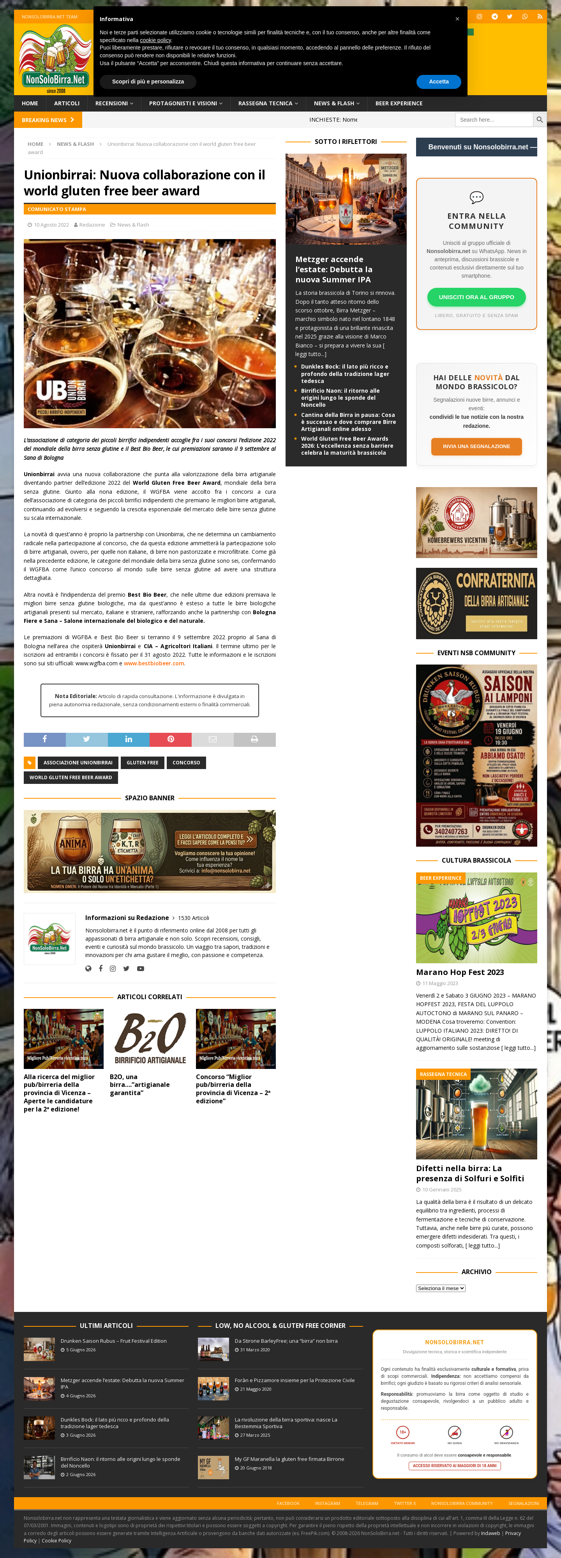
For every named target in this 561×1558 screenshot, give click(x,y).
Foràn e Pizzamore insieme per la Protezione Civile (295, 1380)
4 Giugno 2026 (80, 1395)
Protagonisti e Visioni (183, 103)
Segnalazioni (523, 1503)
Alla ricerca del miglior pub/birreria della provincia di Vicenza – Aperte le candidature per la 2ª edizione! (59, 1092)
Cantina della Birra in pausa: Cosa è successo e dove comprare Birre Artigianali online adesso (348, 421)
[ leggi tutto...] (518, 1047)
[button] (457, 18)
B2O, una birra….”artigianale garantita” (140, 1084)
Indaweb (490, 1533)
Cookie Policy (56, 1540)
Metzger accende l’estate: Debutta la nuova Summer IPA (334, 269)
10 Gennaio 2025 (442, 1189)
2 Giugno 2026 (80, 1474)
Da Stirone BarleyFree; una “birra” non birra (286, 1340)
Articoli (66, 103)
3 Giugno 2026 (80, 1435)
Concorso (186, 762)
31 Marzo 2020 (255, 1349)
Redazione (92, 224)
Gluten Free (143, 762)
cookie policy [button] (155, 40)
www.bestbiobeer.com (154, 663)
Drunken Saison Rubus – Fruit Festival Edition (114, 1340)
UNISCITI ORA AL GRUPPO (477, 297)
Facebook (288, 1503)
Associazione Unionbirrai (78, 762)
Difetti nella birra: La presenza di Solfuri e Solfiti (470, 1173)
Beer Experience (399, 103)
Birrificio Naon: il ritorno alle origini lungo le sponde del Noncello (340, 397)
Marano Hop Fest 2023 (460, 972)
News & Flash (334, 103)
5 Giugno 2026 (80, 1349)
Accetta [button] (439, 81)
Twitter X (405, 1503)
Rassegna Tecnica (265, 103)
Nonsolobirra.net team (50, 16)
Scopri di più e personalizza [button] (148, 81)
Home (30, 103)
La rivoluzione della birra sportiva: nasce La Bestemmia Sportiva (286, 1423)
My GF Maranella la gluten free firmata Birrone (289, 1458)
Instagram (327, 1503)
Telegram (367, 1503)
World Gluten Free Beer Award (71, 777)
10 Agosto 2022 (51, 224)
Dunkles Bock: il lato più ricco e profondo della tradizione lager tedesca (345, 373)
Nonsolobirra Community (462, 1503)
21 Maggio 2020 (256, 1389)
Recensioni (111, 103)
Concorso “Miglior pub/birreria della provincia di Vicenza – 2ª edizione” (233, 1088)
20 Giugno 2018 (256, 1468)
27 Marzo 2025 (255, 1435)
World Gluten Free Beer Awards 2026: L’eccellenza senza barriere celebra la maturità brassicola (347, 445)
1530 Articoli (193, 918)
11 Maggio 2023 (440, 983)
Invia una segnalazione (476, 446)
